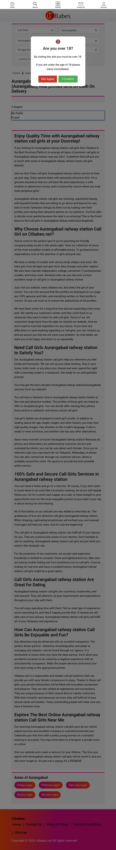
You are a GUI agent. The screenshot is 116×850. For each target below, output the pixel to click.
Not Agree (47, 79)
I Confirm (68, 79)
